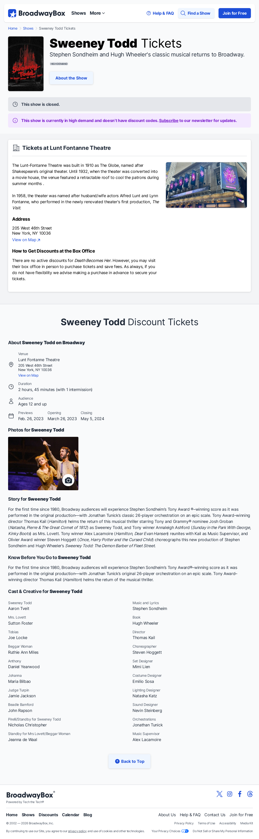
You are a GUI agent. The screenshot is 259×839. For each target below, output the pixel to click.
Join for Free (235, 13)
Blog (87, 814)
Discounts (48, 814)
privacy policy (77, 831)
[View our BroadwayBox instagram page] (230, 794)
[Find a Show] (196, 13)
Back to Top (129, 761)
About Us (167, 814)
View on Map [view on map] (26, 240)
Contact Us (214, 814)
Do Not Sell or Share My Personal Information (223, 831)
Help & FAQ (190, 814)
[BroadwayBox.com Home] (36, 13)
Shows (78, 13)
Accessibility (227, 823)
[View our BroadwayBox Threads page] (250, 794)
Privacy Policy (184, 823)
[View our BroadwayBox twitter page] (220, 794)
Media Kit (246, 823)
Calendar (70, 814)
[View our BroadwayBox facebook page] (240, 794)
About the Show (71, 77)
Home (12, 28)
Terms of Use (206, 823)
